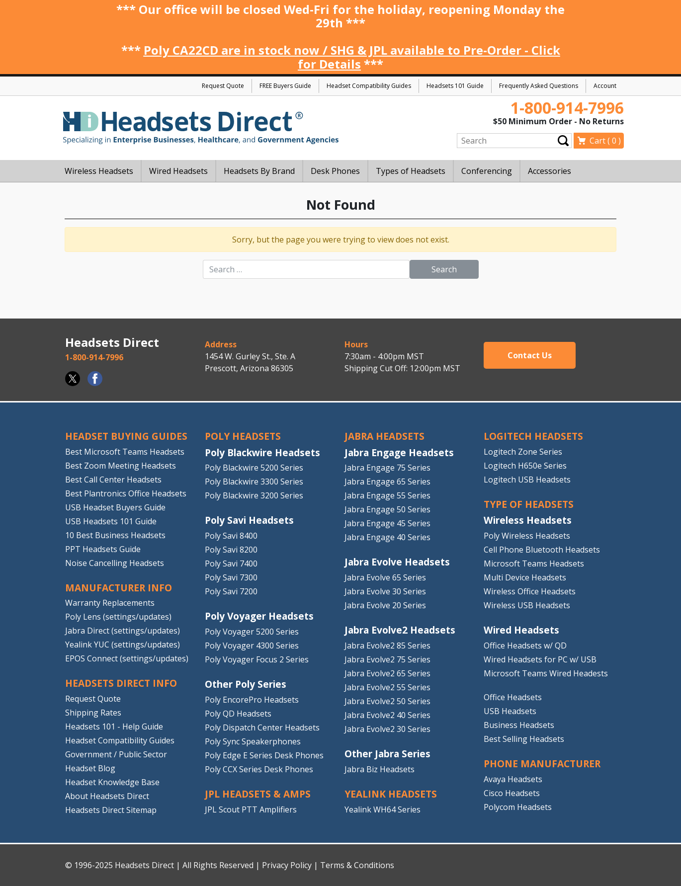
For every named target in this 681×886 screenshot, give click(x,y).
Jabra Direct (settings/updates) (122, 630)
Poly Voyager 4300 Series (252, 645)
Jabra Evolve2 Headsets (399, 630)
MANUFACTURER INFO (118, 587)
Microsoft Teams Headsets (534, 563)
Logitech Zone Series (523, 451)
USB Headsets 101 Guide (111, 521)
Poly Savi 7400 (231, 563)
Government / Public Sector (116, 754)
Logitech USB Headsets (527, 479)
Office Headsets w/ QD (525, 645)
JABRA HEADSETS (384, 436)
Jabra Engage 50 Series (387, 509)
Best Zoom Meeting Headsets (120, 465)
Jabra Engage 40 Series (387, 537)
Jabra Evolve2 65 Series (387, 673)
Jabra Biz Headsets (379, 769)
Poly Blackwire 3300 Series (254, 481)
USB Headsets (510, 711)
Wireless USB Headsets (527, 605)
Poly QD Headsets (238, 713)
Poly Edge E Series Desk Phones (264, 755)
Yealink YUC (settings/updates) (122, 644)
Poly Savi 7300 (231, 577)
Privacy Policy (287, 865)
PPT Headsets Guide (103, 549)
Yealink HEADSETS (390, 794)
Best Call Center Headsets (113, 479)
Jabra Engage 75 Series (387, 467)
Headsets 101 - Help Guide (114, 726)
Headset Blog (90, 768)
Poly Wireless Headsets (527, 535)
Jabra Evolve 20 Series (385, 605)
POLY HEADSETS (243, 436)
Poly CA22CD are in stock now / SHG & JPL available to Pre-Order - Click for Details (352, 57)
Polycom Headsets (518, 807)
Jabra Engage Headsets (399, 452)
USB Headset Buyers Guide (115, 507)
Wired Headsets (521, 630)
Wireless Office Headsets (530, 591)
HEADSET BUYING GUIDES (126, 436)
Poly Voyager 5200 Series (252, 631)
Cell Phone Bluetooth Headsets (542, 549)
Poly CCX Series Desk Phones (259, 769)
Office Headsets (513, 697)
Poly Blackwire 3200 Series (254, 495)
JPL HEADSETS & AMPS (258, 794)
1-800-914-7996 (567, 107)
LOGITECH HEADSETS (533, 436)
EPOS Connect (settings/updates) (126, 658)
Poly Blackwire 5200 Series (254, 467)
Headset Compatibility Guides (369, 85)
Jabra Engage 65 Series (387, 481)
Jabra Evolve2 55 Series (387, 687)
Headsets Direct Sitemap (111, 810)
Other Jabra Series (387, 753)
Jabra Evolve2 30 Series (387, 729)
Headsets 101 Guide (455, 85)
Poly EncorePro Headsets (252, 699)
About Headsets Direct (107, 796)
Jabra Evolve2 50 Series (387, 701)
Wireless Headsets (528, 520)
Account (605, 85)
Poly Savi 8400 (231, 535)
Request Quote (223, 85)
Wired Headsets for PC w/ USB (540, 659)
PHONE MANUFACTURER (542, 763)
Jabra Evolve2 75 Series (387, 659)
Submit (563, 140)
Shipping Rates (93, 712)
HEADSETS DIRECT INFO (121, 683)
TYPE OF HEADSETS (529, 504)
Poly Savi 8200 (231, 549)
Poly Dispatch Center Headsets (262, 727)
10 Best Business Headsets (115, 535)
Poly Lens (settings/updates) (118, 616)
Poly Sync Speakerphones (253, 741)
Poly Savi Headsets (249, 520)
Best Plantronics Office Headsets (125, 493)
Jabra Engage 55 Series (387, 495)
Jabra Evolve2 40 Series (387, 715)
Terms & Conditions (357, 865)
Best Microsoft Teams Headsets (124, 451)
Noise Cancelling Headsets (114, 563)
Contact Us (530, 355)
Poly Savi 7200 (231, 591)
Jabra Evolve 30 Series (385, 591)
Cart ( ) (605, 140)
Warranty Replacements (110, 602)
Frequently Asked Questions (538, 85)
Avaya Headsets (513, 779)
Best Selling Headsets (524, 738)
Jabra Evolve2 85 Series (387, 645)
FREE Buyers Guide (285, 85)
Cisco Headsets (512, 793)
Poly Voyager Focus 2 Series (257, 659)
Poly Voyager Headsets (259, 616)
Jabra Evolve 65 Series (385, 577)
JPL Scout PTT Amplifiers (251, 809)
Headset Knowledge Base (112, 782)
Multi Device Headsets (525, 577)
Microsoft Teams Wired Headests (546, 673)
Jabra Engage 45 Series (387, 523)
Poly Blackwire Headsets (262, 452)
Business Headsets (519, 725)
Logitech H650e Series (525, 465)
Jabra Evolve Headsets (397, 561)
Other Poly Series (245, 684)
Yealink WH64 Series (382, 809)
